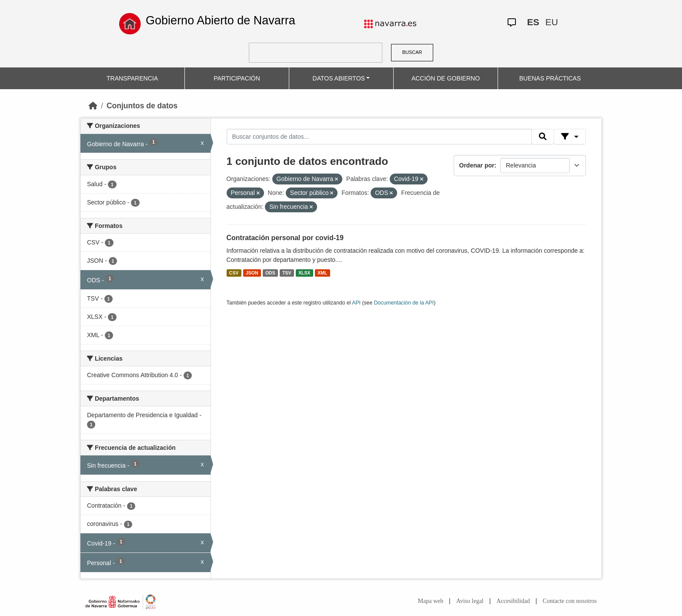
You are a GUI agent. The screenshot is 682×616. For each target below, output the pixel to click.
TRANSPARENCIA (132, 78)
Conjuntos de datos (142, 105)
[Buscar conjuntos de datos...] (379, 136)
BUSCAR (412, 52)
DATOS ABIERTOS (339, 78)
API (356, 303)
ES (533, 22)
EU (551, 22)
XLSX (304, 272)
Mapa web (431, 601)
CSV (234, 272)
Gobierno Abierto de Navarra (220, 20)
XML (322, 272)
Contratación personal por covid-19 (285, 237)
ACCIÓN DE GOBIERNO (445, 78)
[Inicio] (93, 105)
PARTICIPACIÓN (237, 78)
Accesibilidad (513, 601)
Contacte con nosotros (570, 601)
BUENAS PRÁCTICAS (550, 78)
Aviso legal (470, 601)
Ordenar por (477, 165)
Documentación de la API (404, 303)
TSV (286, 272)
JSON (252, 272)
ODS (270, 272)
